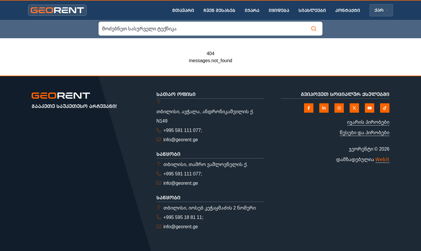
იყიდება (279, 10)
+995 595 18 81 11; (183, 217)
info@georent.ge (180, 139)
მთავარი (183, 10)
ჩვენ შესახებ (219, 10)
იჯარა (252, 10)
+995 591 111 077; (182, 130)
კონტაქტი (347, 10)
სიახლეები (312, 10)
